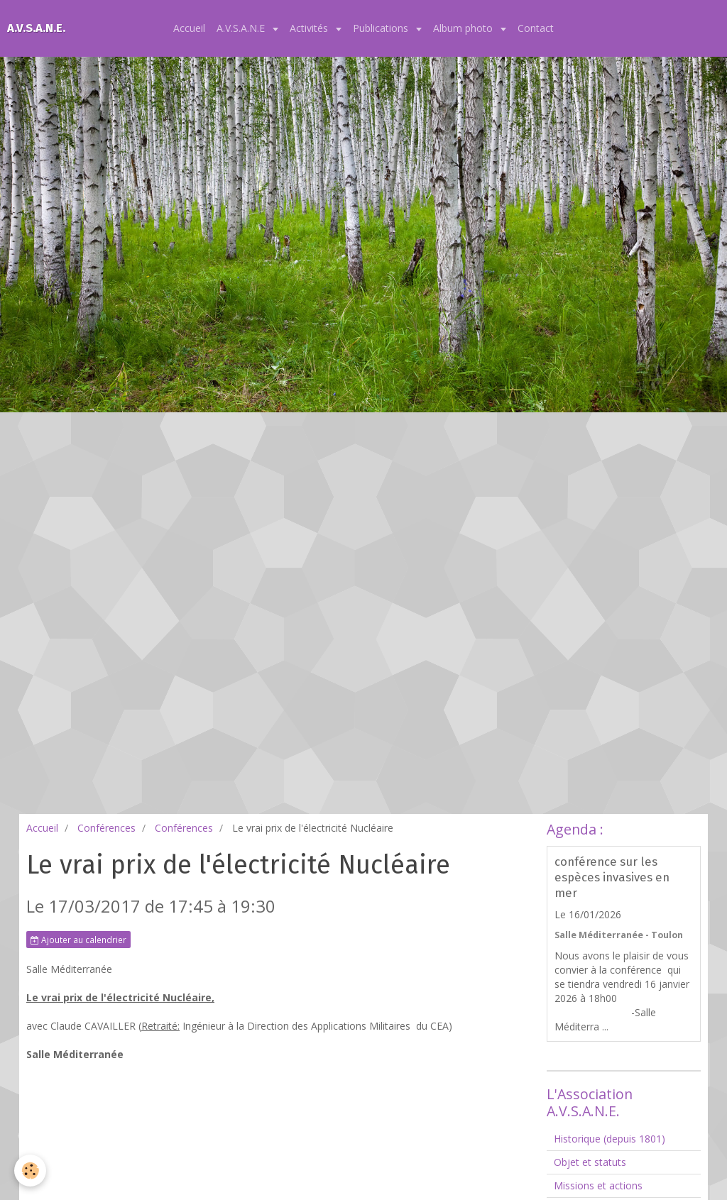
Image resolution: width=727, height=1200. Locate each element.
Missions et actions (598, 1185)
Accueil (189, 28)
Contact (536, 28)
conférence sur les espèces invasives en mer (611, 877)
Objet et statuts (590, 1162)
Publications (382, 28)
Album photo (464, 28)
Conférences (106, 828)
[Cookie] (30, 1171)
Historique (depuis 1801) (609, 1138)
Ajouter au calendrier (78, 939)
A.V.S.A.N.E (242, 28)
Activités (310, 28)
